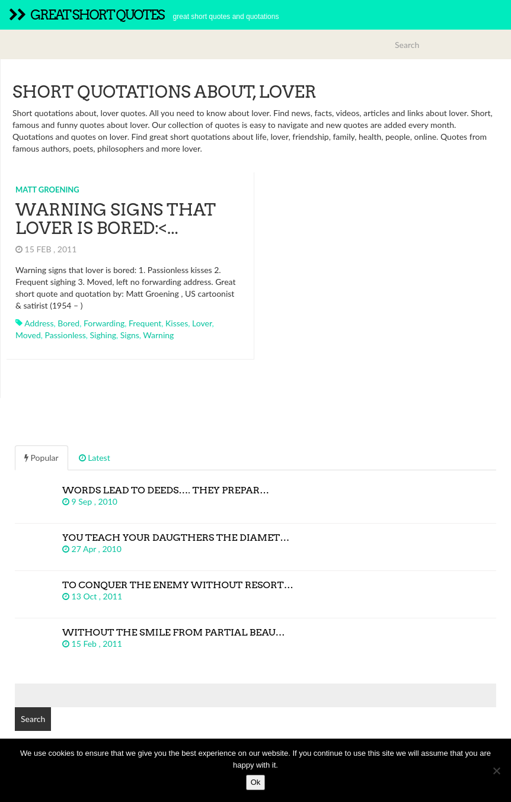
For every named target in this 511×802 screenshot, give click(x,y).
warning (158, 335)
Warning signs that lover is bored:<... (115, 219)
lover (202, 323)
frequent (145, 323)
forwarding (104, 323)
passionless (65, 335)
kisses (176, 323)
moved (28, 335)
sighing (103, 335)
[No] (496, 771)
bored (68, 323)
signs (129, 335)
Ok (256, 782)
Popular (41, 458)
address (38, 323)
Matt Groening (47, 189)
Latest (94, 458)
